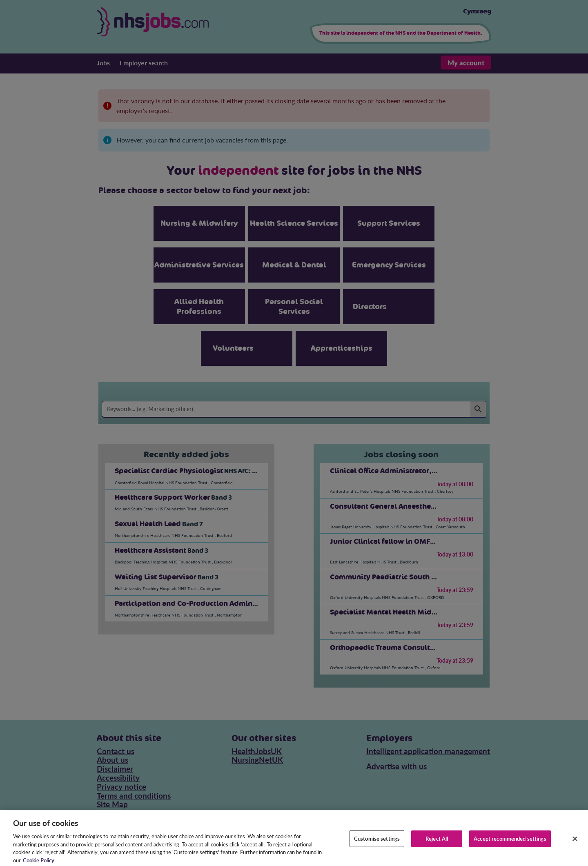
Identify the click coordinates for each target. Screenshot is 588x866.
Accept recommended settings (510, 842)
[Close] (575, 842)
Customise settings (377, 842)
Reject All (436, 842)
